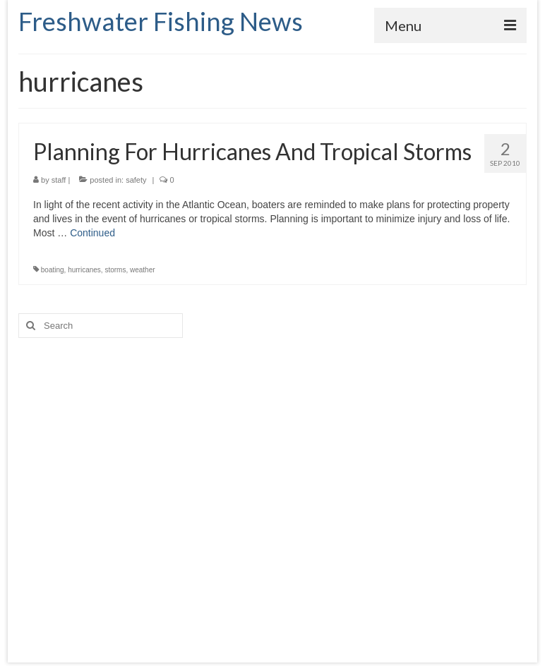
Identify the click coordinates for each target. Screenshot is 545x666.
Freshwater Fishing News (160, 21)
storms (115, 270)
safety (136, 180)
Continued (92, 232)
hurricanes (84, 270)
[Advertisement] (272, 486)
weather (142, 270)
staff (59, 180)
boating (52, 270)
